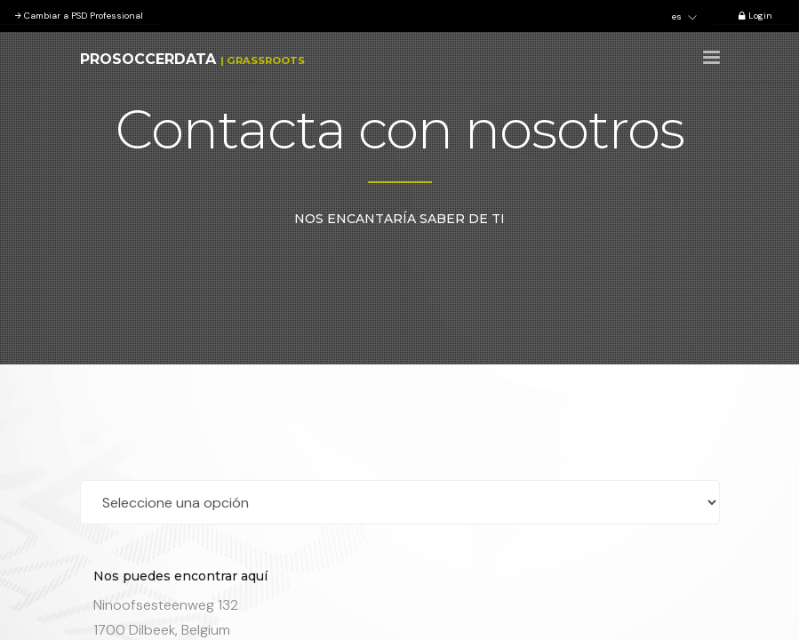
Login (752, 15)
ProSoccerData (148, 59)
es (684, 17)
